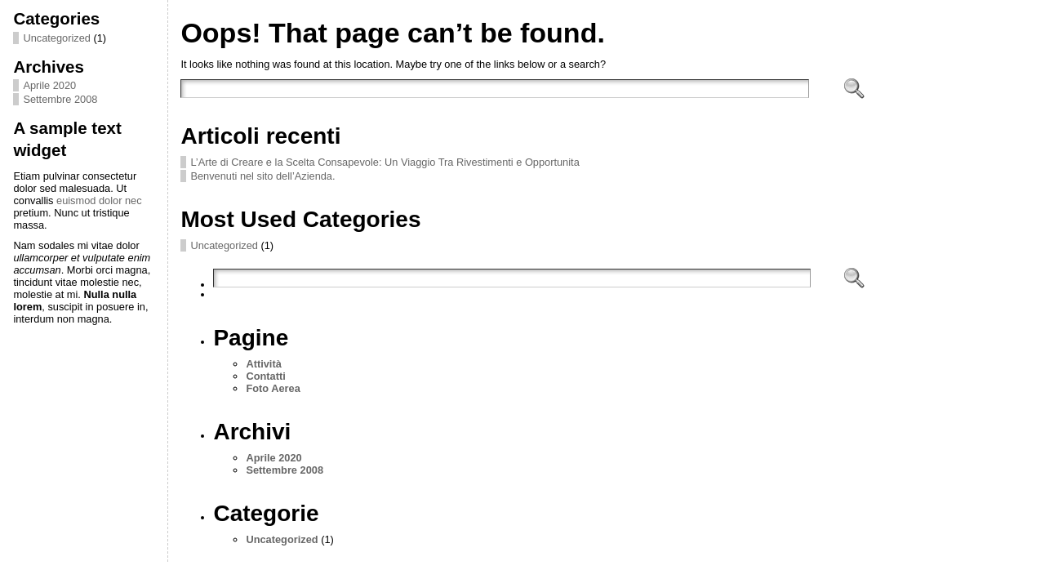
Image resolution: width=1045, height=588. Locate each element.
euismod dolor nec (99, 200)
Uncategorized (57, 38)
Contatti (265, 376)
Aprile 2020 (49, 85)
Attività (263, 364)
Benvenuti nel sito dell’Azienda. (262, 176)
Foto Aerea (273, 388)
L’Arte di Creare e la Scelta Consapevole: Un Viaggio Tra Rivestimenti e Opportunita (384, 162)
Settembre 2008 (60, 99)
